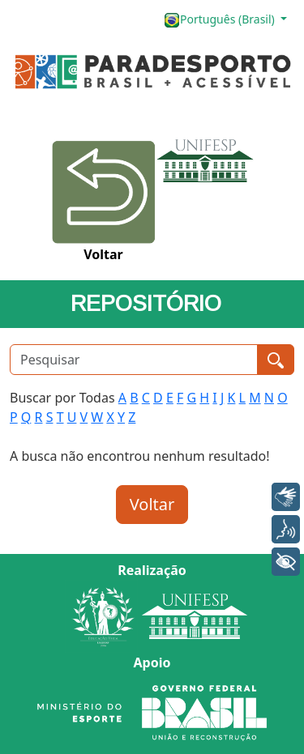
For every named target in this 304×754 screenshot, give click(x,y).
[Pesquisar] (134, 359)
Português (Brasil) (220, 19)
